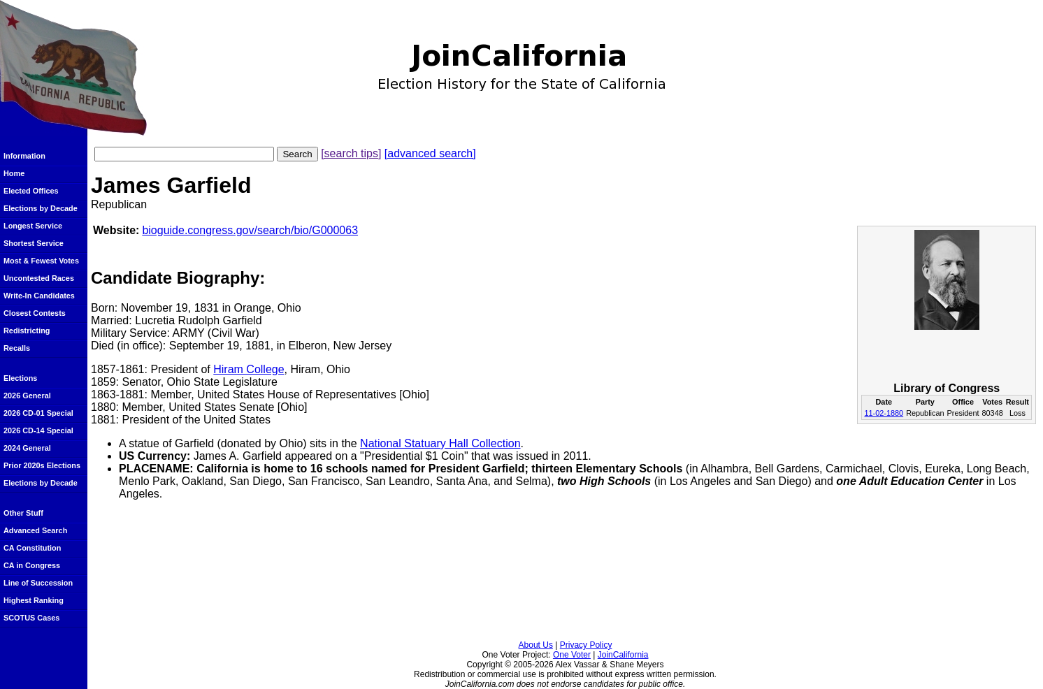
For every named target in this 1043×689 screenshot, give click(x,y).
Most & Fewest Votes (41, 260)
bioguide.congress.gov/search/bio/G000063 (250, 230)
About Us (536, 645)
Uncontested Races (38, 278)
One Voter (572, 655)
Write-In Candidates (39, 295)
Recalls (16, 348)
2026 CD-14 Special (38, 430)
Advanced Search (35, 530)
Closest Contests (34, 313)
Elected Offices (31, 191)
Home (13, 173)
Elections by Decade (40, 208)
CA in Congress (31, 565)
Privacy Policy (586, 645)
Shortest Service (33, 243)
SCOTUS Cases (31, 618)
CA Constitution (32, 548)
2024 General (27, 448)
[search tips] (351, 153)
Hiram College (248, 369)
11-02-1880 (883, 413)
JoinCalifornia (623, 655)
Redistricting (26, 330)
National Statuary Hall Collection (440, 443)
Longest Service (32, 226)
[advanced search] (430, 153)
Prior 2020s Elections (41, 465)
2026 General (27, 395)
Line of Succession (38, 583)
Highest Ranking (33, 600)
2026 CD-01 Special (38, 413)
